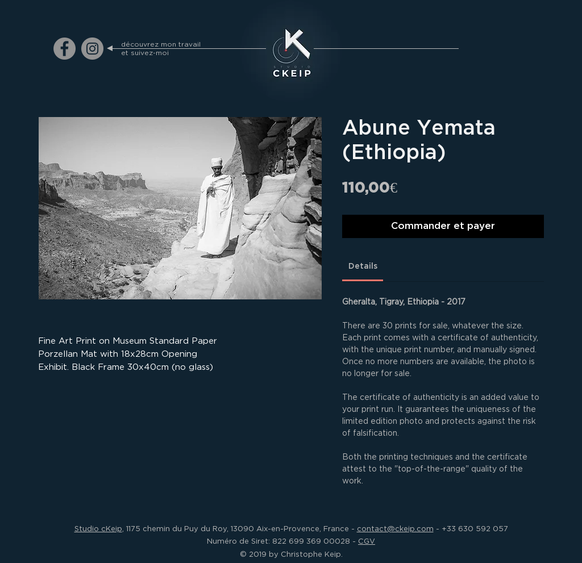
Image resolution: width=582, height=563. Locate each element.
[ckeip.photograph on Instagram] (92, 48)
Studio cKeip (98, 528)
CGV (366, 541)
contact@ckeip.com (395, 528)
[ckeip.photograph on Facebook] (64, 48)
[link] (362, 266)
